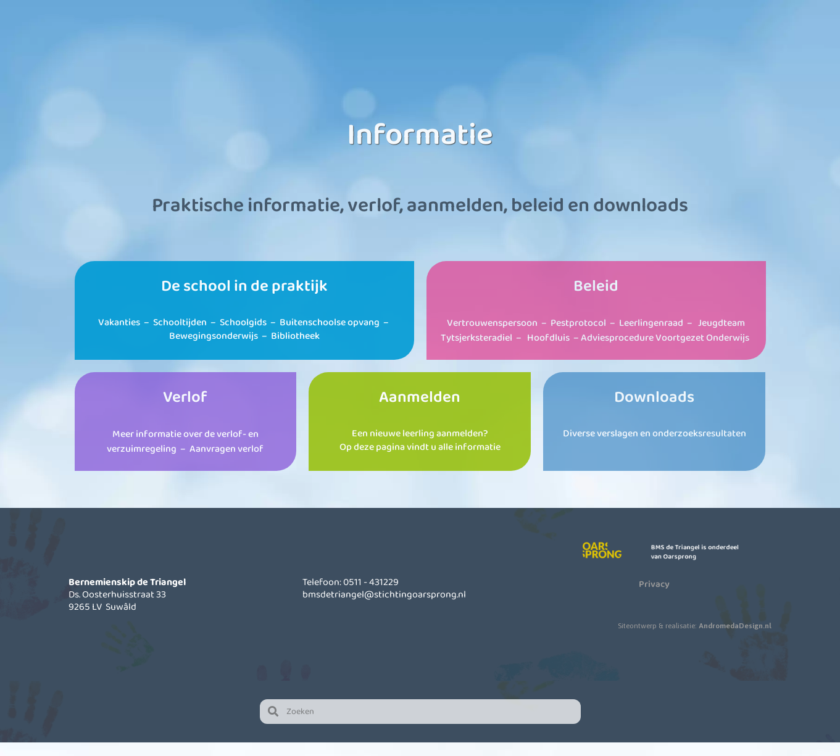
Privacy (654, 597)
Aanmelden (419, 410)
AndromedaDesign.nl (735, 638)
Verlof (185, 410)
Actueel (617, 43)
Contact (718, 43)
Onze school (310, 43)
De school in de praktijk (244, 298)
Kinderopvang (412, 43)
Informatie (514, 43)
